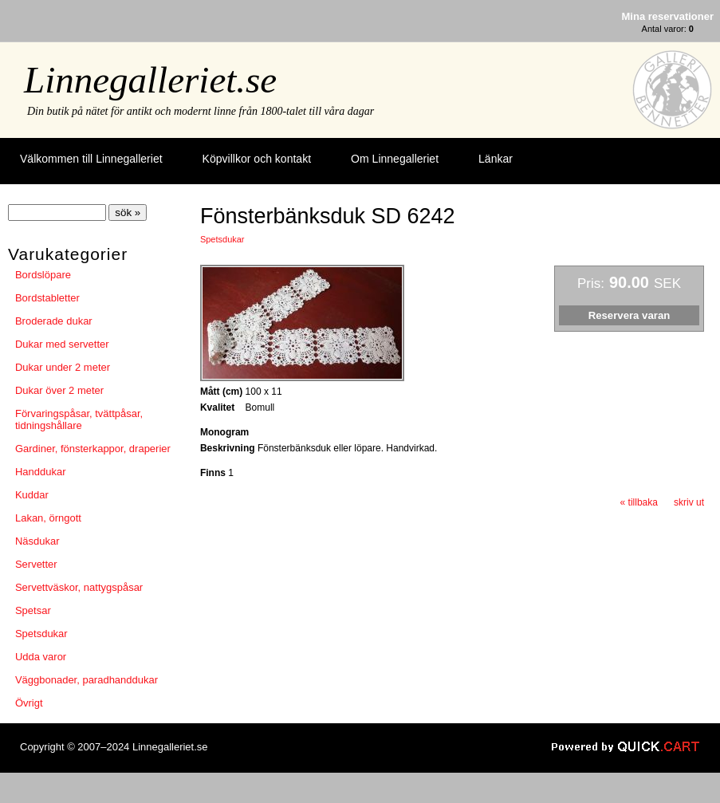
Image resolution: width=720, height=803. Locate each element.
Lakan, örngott (48, 518)
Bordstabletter (47, 298)
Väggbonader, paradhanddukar (86, 680)
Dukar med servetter (62, 344)
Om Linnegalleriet (395, 158)
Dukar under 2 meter (62, 367)
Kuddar (32, 495)
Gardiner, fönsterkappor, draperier (93, 449)
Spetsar (33, 610)
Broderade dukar (53, 321)
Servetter (36, 564)
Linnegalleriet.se (150, 79)
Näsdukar (37, 541)
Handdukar (40, 472)
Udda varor (40, 657)
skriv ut (689, 502)
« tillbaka (639, 502)
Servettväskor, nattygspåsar (79, 587)
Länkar (495, 158)
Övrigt (29, 703)
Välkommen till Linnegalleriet (91, 158)
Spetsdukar (41, 634)
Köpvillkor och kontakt (257, 158)
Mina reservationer (668, 16)
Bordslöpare (43, 275)
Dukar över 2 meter (59, 390)
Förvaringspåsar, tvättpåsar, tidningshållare (79, 419)
